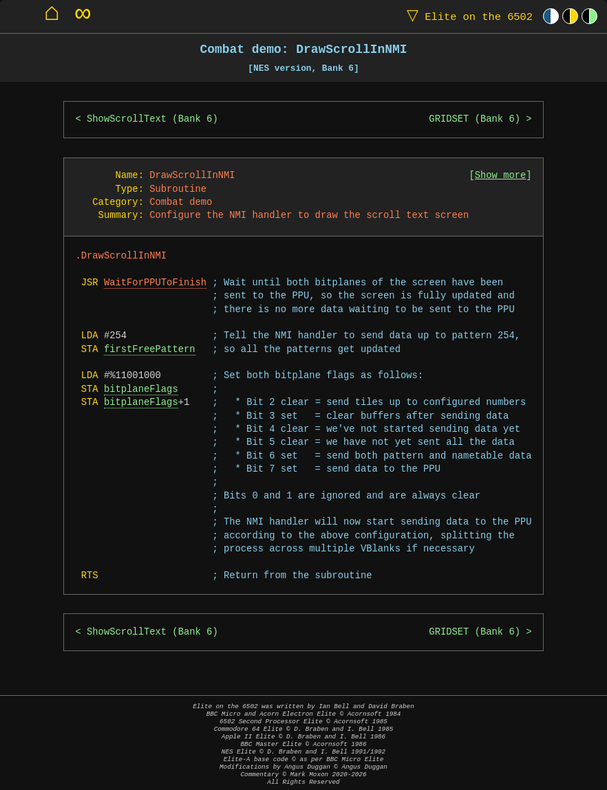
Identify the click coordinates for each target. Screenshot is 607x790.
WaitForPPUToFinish (155, 282)
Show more (500, 175)
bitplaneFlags (141, 389)
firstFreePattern (149, 349)
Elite (467, 16)
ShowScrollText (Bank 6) (152, 119)
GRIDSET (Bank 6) (474, 119)
